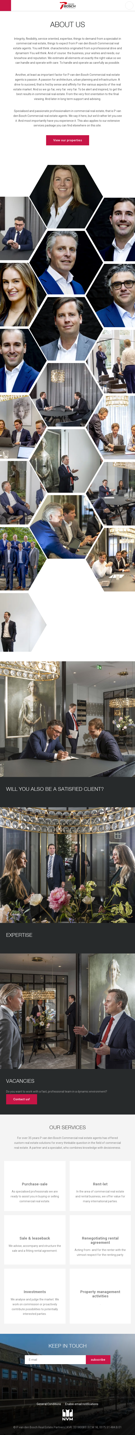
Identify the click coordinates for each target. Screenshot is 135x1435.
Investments (35, 1291)
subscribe (98, 1359)
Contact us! (21, 1099)
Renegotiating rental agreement (100, 1240)
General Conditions (49, 1404)
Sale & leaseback (34, 1238)
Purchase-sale (35, 1184)
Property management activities (100, 1293)
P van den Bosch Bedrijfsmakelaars (68, 5)
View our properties (67, 140)
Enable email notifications (81, 1404)
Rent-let (100, 1184)
